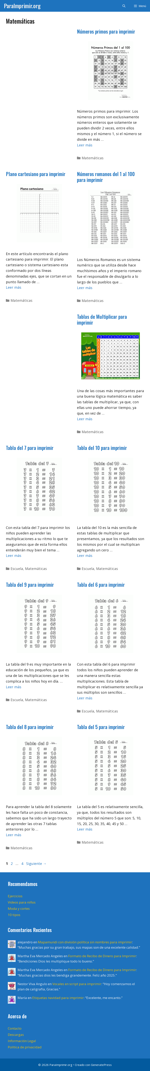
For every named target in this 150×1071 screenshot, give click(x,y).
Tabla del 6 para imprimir (101, 584)
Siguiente (36, 863)
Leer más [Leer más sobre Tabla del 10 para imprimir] (84, 555)
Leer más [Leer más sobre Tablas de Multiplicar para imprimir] (84, 419)
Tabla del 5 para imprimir (101, 726)
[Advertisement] (37, 88)
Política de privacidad (25, 1047)
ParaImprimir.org (22, 6)
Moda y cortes (19, 908)
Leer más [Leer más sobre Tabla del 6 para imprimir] (84, 698)
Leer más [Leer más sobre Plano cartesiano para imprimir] (13, 287)
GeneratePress (101, 1065)
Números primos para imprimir (106, 31)
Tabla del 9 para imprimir (30, 584)
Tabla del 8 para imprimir (30, 726)
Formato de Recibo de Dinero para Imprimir (102, 956)
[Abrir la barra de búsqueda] (123, 6)
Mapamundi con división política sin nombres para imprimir (85, 942)
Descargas (16, 1034)
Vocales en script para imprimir (76, 984)
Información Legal (22, 1041)
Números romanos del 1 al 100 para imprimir (106, 176)
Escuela (17, 568)
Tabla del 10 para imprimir (102, 447)
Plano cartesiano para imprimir (35, 173)
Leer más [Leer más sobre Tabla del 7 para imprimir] (13, 555)
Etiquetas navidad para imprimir (58, 997)
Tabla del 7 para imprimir (30, 447)
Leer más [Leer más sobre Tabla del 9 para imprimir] (13, 687)
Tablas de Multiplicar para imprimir (102, 319)
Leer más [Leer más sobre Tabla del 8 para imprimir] (13, 834)
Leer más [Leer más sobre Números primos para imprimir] (84, 145)
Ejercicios (15, 896)
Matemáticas (93, 158)
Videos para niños (22, 902)
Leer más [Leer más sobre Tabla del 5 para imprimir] (84, 829)
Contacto (14, 1028)
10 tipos (14, 915)
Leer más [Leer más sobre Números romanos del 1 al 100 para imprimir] (84, 287)
